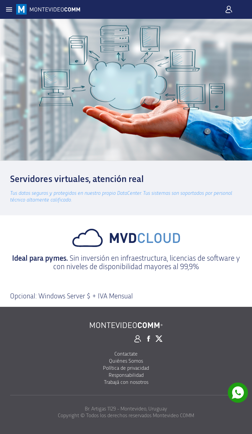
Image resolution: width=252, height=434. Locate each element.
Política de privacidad (126, 368)
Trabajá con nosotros (126, 382)
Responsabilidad (126, 375)
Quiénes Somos (126, 361)
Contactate (126, 354)
